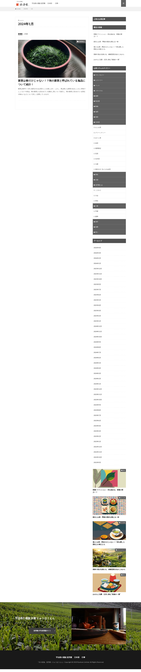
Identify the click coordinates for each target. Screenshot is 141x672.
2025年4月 (97, 305)
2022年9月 (97, 463)
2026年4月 (97, 248)
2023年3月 (97, 431)
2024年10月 (98, 337)
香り (96, 232)
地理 (96, 112)
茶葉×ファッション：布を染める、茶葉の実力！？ (108, 35)
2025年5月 (97, 300)
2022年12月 (98, 447)
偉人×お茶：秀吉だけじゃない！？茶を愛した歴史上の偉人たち (109, 48)
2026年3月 (97, 253)
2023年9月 (97, 405)
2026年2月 (97, 258)
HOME (19, 9)
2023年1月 (97, 442)
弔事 (96, 211)
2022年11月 (98, 452)
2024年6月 (97, 358)
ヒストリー (99, 80)
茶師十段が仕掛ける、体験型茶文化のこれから (109, 54)
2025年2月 (97, 316)
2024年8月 (97, 347)
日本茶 (49, 3)
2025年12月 (98, 269)
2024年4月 (97, 368)
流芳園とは (99, 185)
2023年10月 (98, 400)
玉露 (96, 164)
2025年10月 (98, 279)
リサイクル (99, 90)
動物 (96, 106)
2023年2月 (97, 436)
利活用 (97, 101)
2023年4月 (97, 426)
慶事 (96, 216)
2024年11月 (98, 332)
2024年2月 (97, 379)
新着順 (20, 34)
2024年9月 (97, 342)
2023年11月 (98, 394)
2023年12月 (98, 389)
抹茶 (96, 143)
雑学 (96, 222)
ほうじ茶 (98, 138)
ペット (97, 85)
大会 (96, 195)
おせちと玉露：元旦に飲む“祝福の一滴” (107, 59)
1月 (32, 9)
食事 (96, 227)
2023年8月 (97, 410)
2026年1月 (97, 263)
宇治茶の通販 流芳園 (38, 3)
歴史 (96, 174)
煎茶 (96, 153)
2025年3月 (97, 311)
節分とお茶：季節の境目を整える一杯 (106, 41)
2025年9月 (97, 284)
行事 (56, 3)
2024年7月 (97, 352)
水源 (96, 180)
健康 (96, 96)
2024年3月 (97, 373)
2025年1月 (97, 321)
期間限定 (82, 41)
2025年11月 (98, 274)
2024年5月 (97, 363)
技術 (96, 117)
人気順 (25, 34)
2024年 (26, 9)
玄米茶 (97, 159)
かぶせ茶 (98, 127)
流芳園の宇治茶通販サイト (42, 633)
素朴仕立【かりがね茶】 (103, 169)
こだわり (98, 190)
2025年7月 (97, 290)
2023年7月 (97, 415)
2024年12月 (98, 326)
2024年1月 (97, 384)
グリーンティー (100, 132)
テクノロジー (99, 75)
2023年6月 (97, 421)
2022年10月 (98, 457)
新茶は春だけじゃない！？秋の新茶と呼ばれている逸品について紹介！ (51, 82)
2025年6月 (97, 295)
